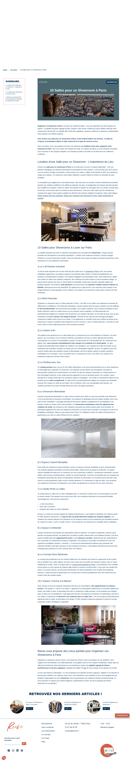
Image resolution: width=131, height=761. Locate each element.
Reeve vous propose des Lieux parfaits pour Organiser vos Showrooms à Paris (14, 98)
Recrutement (46, 724)
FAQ (43, 742)
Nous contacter (47, 727)
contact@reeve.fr (72, 731)
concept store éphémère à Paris (83, 565)
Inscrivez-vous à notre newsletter (12, 739)
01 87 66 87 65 (71, 727)
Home (5, 70)
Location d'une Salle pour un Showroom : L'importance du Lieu (14, 86)
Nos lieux (5, 5)
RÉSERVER (121, 5)
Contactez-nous (122, 715)
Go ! (24, 743)
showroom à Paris (92, 271)
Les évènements (18, 5)
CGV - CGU (105, 724)
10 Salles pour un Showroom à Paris (33, 70)
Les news (40, 5)
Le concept (31, 5)
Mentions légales (107, 727)
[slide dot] (64, 62)
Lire (29, 708)
